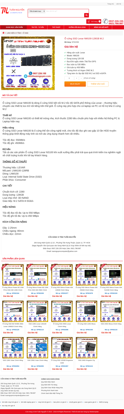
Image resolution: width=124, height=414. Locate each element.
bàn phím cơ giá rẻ (59, 402)
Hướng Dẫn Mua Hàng (77, 27)
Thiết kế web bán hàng (79, 412)
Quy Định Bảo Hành (48, 382)
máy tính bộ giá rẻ (44, 402)
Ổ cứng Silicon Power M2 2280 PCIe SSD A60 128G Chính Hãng (13, 290)
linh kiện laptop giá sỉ (28, 402)
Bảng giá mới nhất (101, 27)
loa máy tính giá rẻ (8, 406)
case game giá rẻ (90, 402)
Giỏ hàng (94, 21)
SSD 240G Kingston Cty (86, 360)
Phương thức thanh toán (49, 390)
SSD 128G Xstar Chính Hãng (13, 360)
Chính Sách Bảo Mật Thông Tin (52, 393)
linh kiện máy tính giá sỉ (10, 402)
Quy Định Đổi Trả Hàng (49, 385)
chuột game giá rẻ (75, 402)
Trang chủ (110, 4)
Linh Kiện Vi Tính (14, 33)
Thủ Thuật (56, 27)
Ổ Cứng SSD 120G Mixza (86, 324)
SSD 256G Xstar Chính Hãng (37, 360)
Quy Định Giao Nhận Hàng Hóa (52, 387)
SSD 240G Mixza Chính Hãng (111, 324)
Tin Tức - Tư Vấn (38, 27)
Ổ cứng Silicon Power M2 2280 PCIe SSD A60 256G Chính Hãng (37, 290)
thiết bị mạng (103, 402)
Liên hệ (118, 4)
